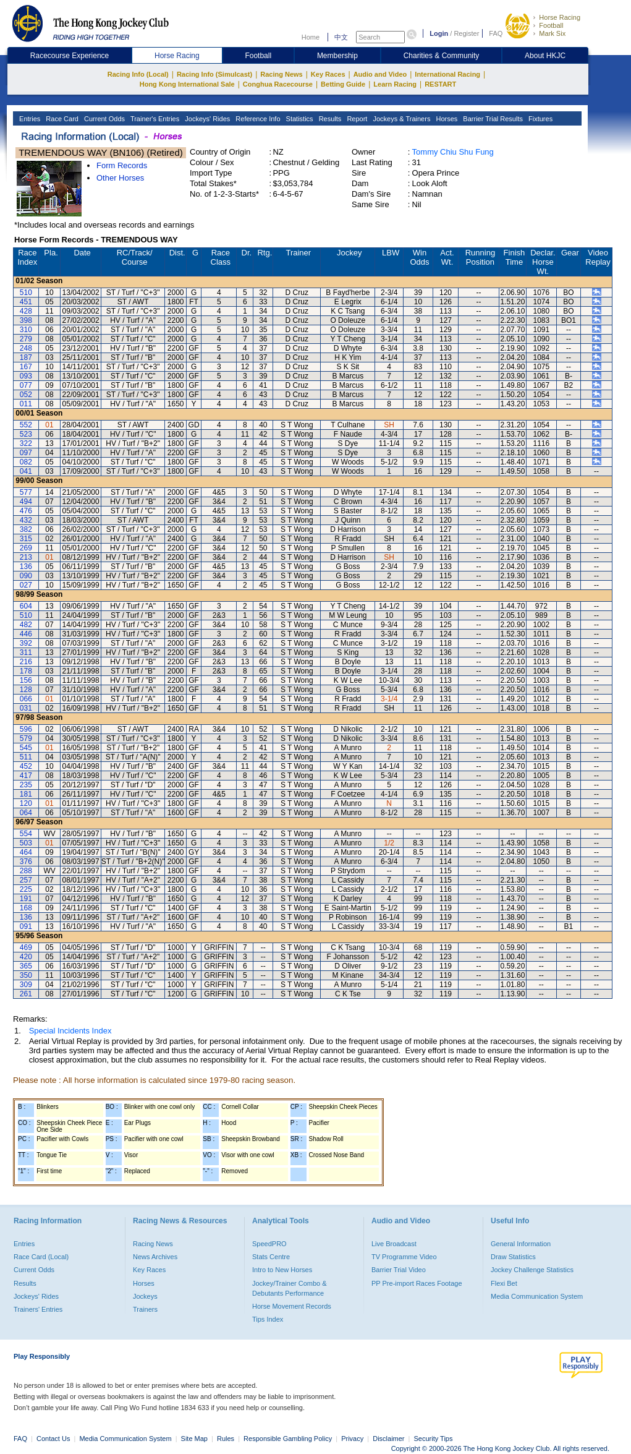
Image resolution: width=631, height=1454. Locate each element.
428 (26, 311)
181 (26, 794)
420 (26, 956)
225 (26, 889)
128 (26, 689)
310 (26, 329)
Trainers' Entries (38, 1309)
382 (26, 529)
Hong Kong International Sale (187, 84)
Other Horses (120, 177)
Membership (337, 55)
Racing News (281, 74)
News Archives (155, 1256)
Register (466, 33)
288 (26, 870)
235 (26, 784)
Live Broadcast (394, 1243)
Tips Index (267, 1319)
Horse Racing (559, 17)
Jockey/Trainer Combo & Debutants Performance (289, 1288)
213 (26, 557)
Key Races (328, 74)
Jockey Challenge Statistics (532, 1269)
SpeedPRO (269, 1243)
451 (26, 301)
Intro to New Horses (282, 1269)
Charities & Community (442, 55)
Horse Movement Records (291, 1306)
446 (26, 634)
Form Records (121, 165)
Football (551, 25)
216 (26, 661)
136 (26, 566)
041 (26, 471)
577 (26, 492)
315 (26, 538)
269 (26, 548)
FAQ (495, 33)
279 (26, 339)
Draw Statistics (513, 1256)
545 (26, 747)
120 (26, 803)
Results (329, 118)
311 (26, 652)
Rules (226, 1438)
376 (26, 861)
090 (26, 575)
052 (26, 394)
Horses (445, 118)
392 (26, 643)
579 (26, 738)
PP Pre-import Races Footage (416, 1283)
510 (26, 292)
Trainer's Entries (154, 118)
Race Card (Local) (41, 1256)
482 (26, 624)
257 (26, 880)
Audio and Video (380, 74)
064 (26, 812)
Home (311, 37)
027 (26, 585)
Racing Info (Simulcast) (214, 74)
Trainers (145, 1309)
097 (26, 452)
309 (26, 984)
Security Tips (433, 1438)
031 (26, 708)
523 (26, 434)
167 (26, 366)
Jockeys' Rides (206, 118)
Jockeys (145, 1296)
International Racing (447, 74)
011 (26, 404)
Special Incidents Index (70, 1030)
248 (26, 348)
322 (26, 443)
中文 (341, 37)
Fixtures (540, 118)
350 (26, 975)
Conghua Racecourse (278, 84)
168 (26, 908)
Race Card (61, 118)
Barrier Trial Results (492, 118)
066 (26, 699)
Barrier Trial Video (398, 1269)
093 (26, 376)
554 (26, 833)
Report (356, 118)
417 (26, 775)
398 (26, 320)
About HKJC (545, 55)
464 (26, 852)
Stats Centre (271, 1256)
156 (26, 680)
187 (26, 357)
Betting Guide (343, 84)
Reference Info (257, 118)
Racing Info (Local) (138, 74)
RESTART (440, 84)
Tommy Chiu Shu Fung (453, 151)
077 (26, 385)
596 (26, 729)
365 (26, 966)
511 (26, 757)
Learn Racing (395, 84)
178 (26, 671)
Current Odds (103, 118)
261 (26, 994)
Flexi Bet (504, 1283)
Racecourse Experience (69, 55)
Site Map (194, 1438)
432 (26, 520)
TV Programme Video (404, 1256)
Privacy (352, 1438)
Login (439, 33)
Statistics (298, 118)
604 (26, 606)
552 (26, 425)
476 (26, 511)
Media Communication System (537, 1296)
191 (26, 898)
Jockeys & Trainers (400, 118)
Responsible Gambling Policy (288, 1438)
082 (26, 462)
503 (26, 843)
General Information (521, 1243)
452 (26, 766)
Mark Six (552, 33)
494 (26, 501)
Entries (28, 118)
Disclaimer (388, 1438)
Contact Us (53, 1438)
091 (26, 926)
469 (26, 947)
